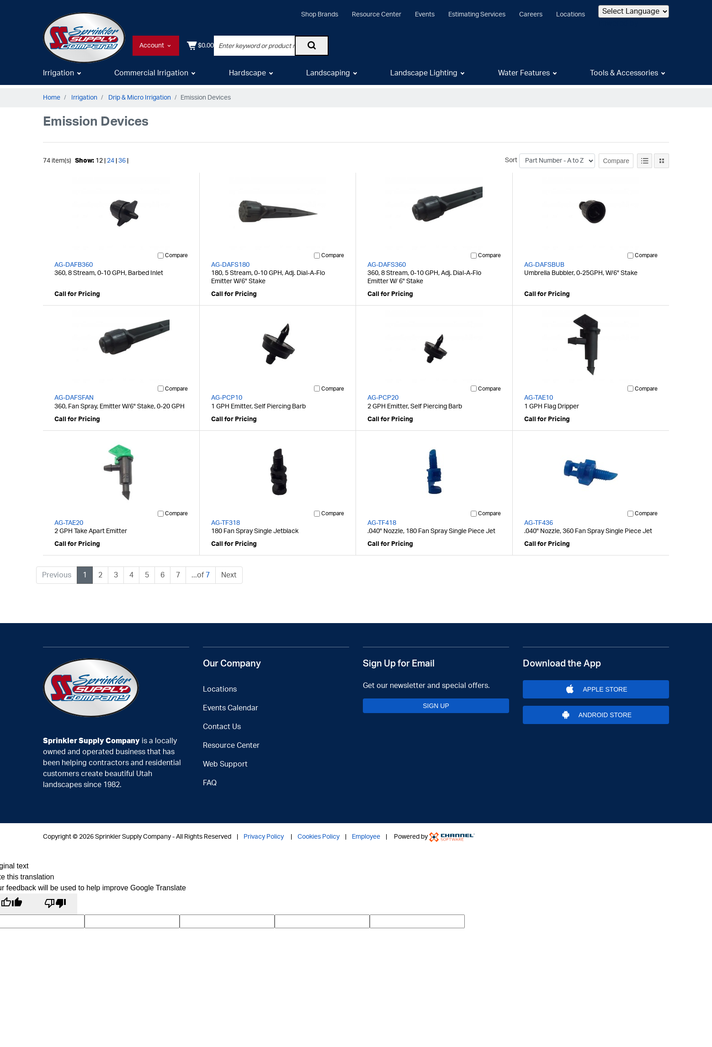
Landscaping (328, 76)
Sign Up (436, 702)
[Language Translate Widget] (633, 11)
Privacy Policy (264, 831)
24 (110, 161)
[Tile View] (661, 160)
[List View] (644, 160)
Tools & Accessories (624, 76)
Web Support (225, 758)
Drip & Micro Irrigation (139, 98)
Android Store (595, 717)
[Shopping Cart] (655, 46)
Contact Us (222, 720)
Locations (570, 14)
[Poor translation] (55, 901)
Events (425, 14)
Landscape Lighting (423, 76)
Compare (616, 160)
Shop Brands (319, 14)
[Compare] (161, 256)
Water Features (524, 76)
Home (51, 98)
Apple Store (596, 686)
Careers (530, 14)
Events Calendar (230, 702)
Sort (511, 160)
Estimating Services (476, 14)
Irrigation (58, 76)
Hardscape (247, 76)
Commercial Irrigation (151, 76)
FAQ (210, 777)
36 (122, 161)
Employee (366, 831)
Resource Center (376, 14)
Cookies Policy (319, 831)
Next (229, 575)
